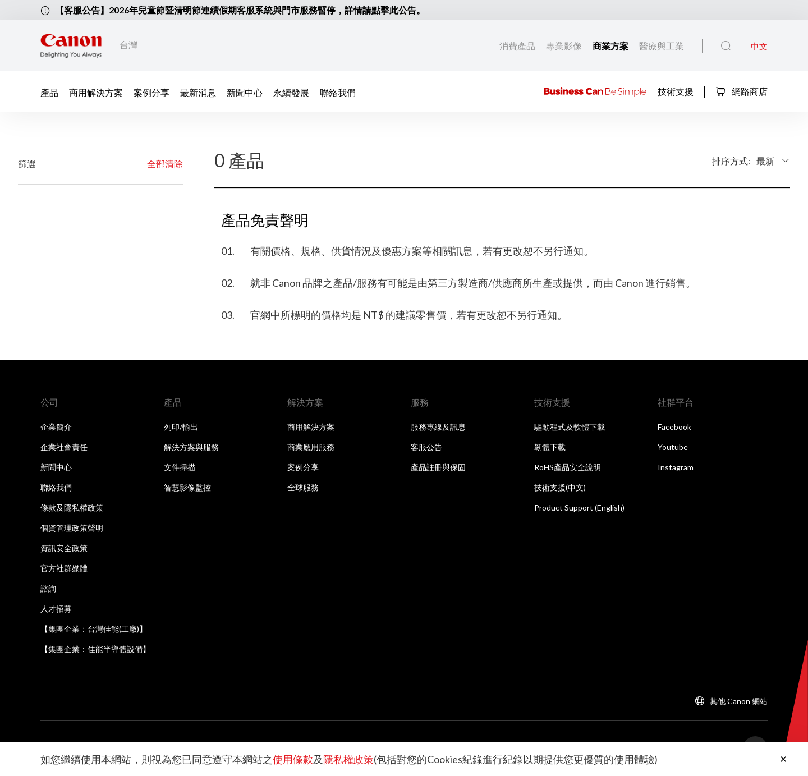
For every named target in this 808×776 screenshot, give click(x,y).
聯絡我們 (338, 91)
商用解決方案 (96, 91)
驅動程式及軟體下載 (569, 426)
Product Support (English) (579, 507)
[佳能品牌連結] (71, 46)
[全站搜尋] (725, 46)
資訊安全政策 (64, 548)
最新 (765, 160)
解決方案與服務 (191, 447)
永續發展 (291, 91)
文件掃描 (179, 467)
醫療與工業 (661, 45)
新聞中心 (245, 91)
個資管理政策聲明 (71, 527)
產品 (49, 91)
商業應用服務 (310, 447)
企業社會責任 (64, 447)
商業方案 (611, 45)
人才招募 (56, 608)
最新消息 (198, 91)
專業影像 (565, 45)
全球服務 (303, 487)
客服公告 (426, 447)
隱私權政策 (348, 759)
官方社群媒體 (64, 568)
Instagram (676, 467)
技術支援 (676, 90)
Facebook (674, 426)
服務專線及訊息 (438, 426)
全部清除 (165, 163)
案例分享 (151, 91)
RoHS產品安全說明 (567, 467)
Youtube (673, 447)
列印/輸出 (181, 426)
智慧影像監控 (187, 487)
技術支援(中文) (560, 487)
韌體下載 (550, 447)
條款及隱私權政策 (71, 507)
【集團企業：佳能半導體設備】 (95, 649)
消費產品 (518, 45)
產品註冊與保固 (438, 467)
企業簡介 (56, 426)
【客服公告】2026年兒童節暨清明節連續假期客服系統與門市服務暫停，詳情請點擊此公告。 (240, 9)
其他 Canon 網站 (739, 701)
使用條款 (293, 759)
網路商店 (741, 91)
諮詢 (48, 588)
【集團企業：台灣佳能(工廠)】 (93, 628)
